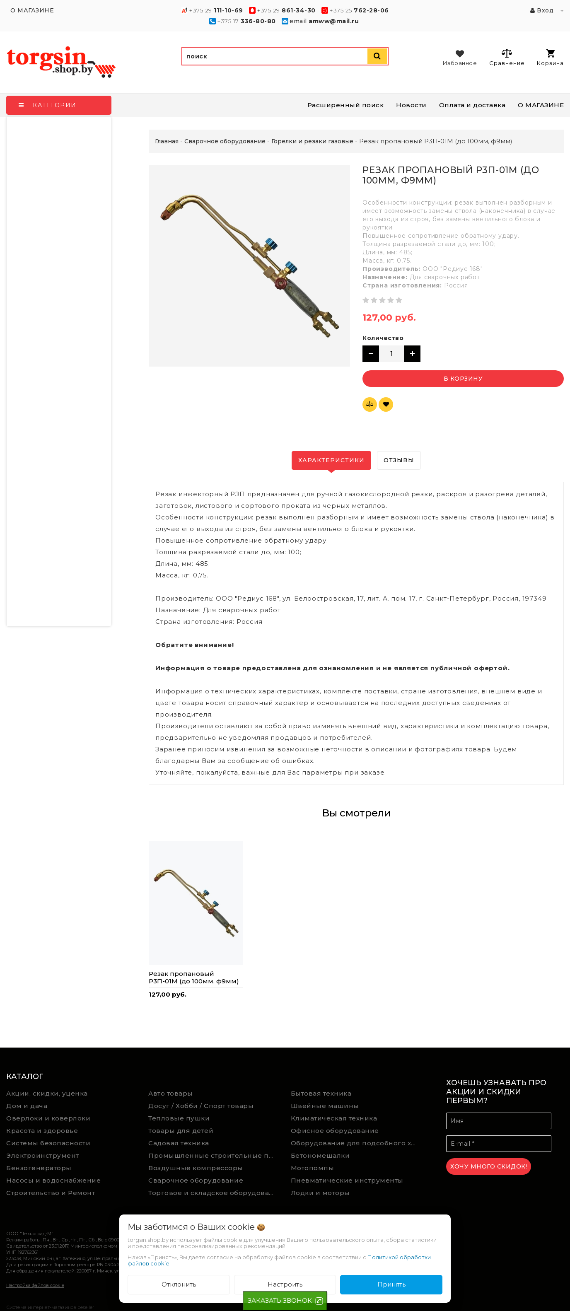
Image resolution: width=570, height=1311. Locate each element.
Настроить (285, 1284)
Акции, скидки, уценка (47, 1093)
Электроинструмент (42, 1155)
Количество (382, 338)
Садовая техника (178, 1143)
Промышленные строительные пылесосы (213, 1155)
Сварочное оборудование (195, 1180)
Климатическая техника (334, 1118)
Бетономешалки (320, 1155)
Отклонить (179, 1284)
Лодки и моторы (320, 1193)
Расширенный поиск (345, 105)
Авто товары (170, 1093)
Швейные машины (325, 1106)
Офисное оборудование (335, 1131)
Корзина (550, 57)
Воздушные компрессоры (195, 1168)
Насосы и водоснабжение (53, 1180)
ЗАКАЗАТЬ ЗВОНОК (280, 1300)
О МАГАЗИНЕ (541, 105)
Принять (391, 1284)
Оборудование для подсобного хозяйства (356, 1143)
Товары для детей (180, 1131)
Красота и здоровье (42, 1131)
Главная (167, 141)
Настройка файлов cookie (35, 1285)
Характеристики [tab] (331, 460)
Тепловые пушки (179, 1118)
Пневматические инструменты (347, 1180)
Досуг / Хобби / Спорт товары (201, 1106)
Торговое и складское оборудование (213, 1193)
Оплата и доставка (472, 105)
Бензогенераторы (39, 1168)
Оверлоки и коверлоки (48, 1118)
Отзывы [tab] (399, 460)
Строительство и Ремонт (50, 1193)
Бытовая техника (321, 1093)
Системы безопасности (48, 1143)
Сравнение (506, 57)
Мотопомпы (312, 1168)
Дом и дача (26, 1106)
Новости (411, 105)
